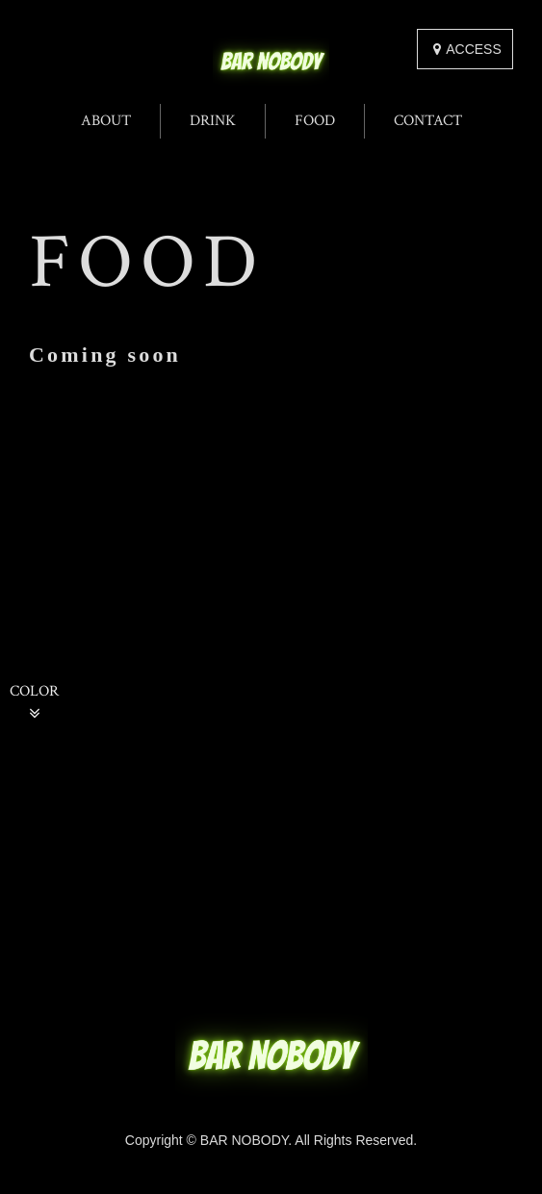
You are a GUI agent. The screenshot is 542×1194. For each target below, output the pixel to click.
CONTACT (428, 121)
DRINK (213, 121)
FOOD (315, 121)
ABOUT (106, 121)
